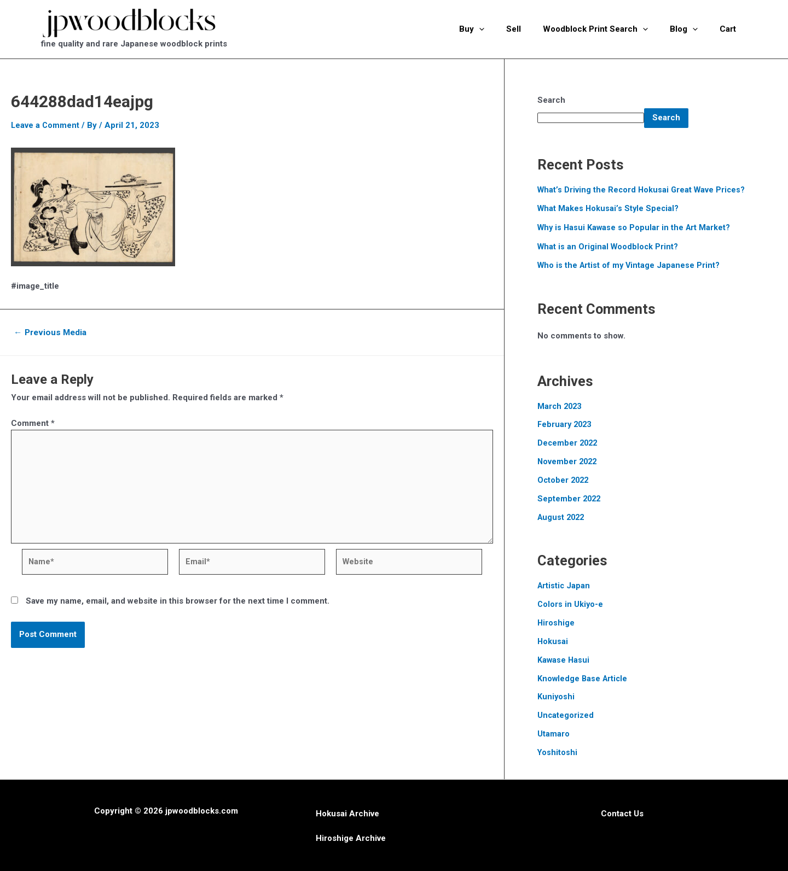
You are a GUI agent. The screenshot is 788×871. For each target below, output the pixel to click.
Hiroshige (556, 621)
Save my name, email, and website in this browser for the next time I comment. (177, 606)
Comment (33, 423)
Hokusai (553, 640)
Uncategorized (566, 713)
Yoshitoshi (557, 751)
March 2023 (560, 406)
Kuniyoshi (556, 695)
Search (551, 100)
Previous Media (52, 332)
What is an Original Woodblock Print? (609, 246)
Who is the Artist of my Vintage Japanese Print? (630, 265)
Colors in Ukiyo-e (570, 603)
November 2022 (568, 461)
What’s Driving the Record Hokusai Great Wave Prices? (643, 190)
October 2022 (564, 479)
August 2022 (562, 516)
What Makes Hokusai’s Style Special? (609, 208)
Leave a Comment (45, 125)
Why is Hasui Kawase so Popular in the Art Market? (635, 227)
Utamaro (553, 732)
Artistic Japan (564, 584)
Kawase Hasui (563, 658)
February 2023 (565, 424)
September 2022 (569, 497)
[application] (504, 29)
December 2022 (568, 442)
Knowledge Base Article (583, 677)
